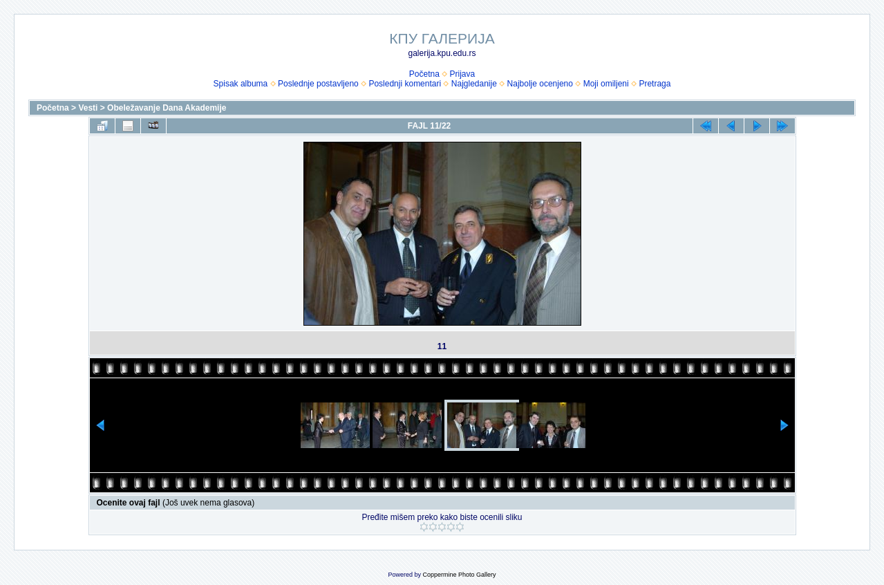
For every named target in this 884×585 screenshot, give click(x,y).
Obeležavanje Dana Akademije (166, 108)
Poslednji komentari (404, 84)
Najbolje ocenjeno (540, 84)
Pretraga (654, 84)
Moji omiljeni (606, 84)
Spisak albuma (241, 84)
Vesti (87, 108)
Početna (424, 74)
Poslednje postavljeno (318, 84)
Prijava (463, 74)
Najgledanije (474, 84)
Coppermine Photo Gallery (459, 574)
